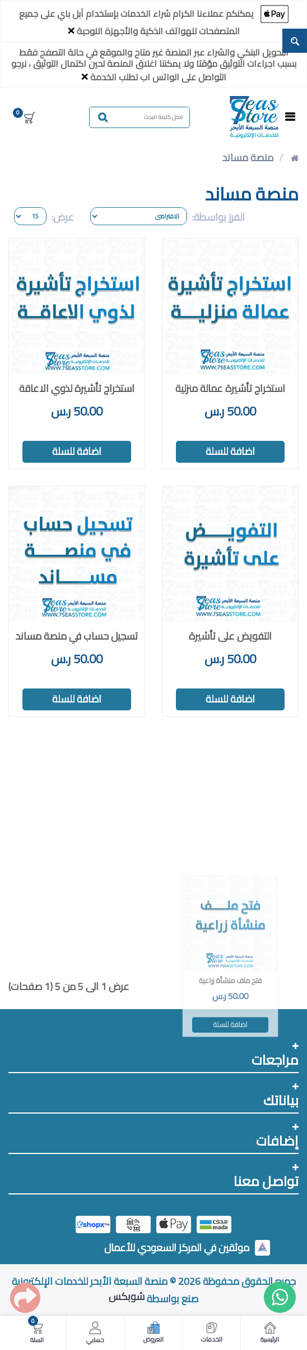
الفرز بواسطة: (218, 217)
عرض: (63, 217)
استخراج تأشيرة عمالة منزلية (230, 388)
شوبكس (127, 1296)
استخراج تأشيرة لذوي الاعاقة (76, 388)
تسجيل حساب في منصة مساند (77, 636)
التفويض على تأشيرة (230, 636)
